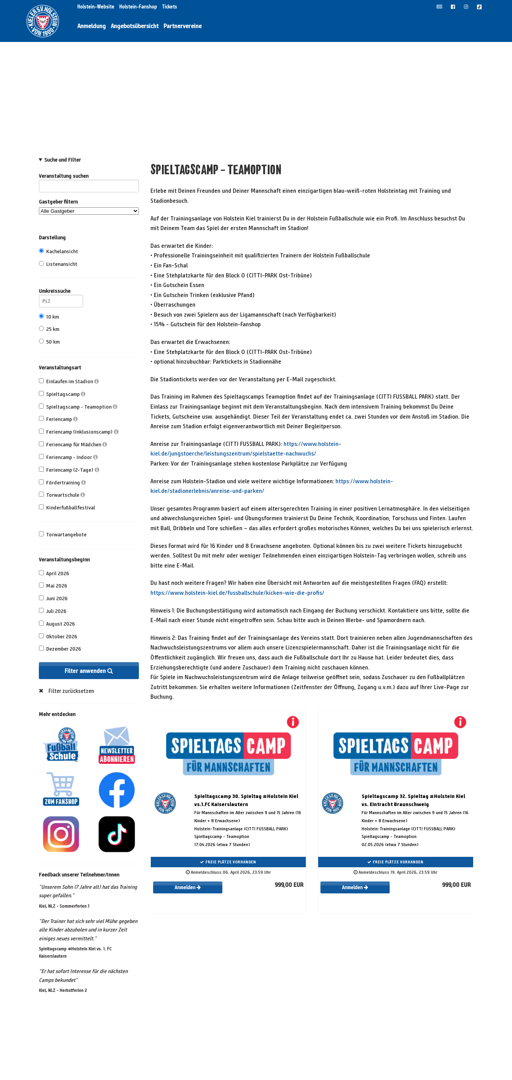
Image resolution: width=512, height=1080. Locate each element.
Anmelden (188, 888)
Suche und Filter (62, 160)
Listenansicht (58, 264)
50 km (49, 342)
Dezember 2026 (60, 649)
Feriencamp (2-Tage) (69, 470)
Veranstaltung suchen (89, 177)
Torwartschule (62, 495)
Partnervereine (182, 26)
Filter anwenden (89, 670)
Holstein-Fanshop (138, 7)
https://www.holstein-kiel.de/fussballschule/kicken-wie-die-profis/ (237, 592)
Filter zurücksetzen (71, 691)
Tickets (169, 7)
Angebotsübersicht (134, 26)
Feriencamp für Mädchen (73, 444)
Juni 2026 (53, 598)
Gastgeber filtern (89, 207)
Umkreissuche (61, 292)
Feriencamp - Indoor (68, 457)
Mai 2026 (53, 586)
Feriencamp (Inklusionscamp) (78, 432)
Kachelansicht (58, 251)
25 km (49, 329)
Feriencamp (58, 419)
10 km (49, 317)
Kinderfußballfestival (67, 507)
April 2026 (54, 573)
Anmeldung (91, 26)
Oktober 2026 (58, 636)
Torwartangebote (63, 534)
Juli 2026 (53, 611)
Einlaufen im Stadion (69, 381)
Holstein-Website (96, 7)
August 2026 (57, 624)
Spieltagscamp (62, 394)
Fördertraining (62, 482)
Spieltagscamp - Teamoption (78, 407)
